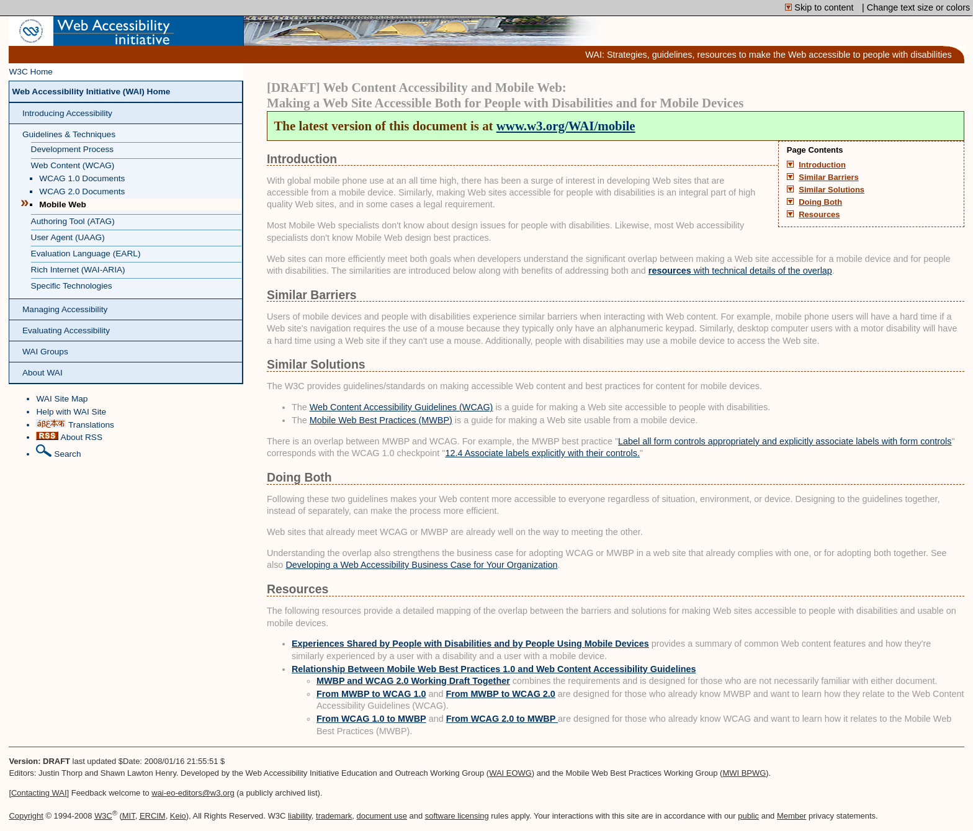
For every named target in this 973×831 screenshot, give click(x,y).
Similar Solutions (831, 190)
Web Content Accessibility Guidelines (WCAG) (401, 407)
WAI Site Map (61, 398)
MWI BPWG (744, 773)
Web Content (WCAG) (73, 165)
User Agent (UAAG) (68, 237)
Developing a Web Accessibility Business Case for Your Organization (421, 565)
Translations (75, 424)
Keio (178, 815)
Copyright (26, 815)
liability (300, 815)
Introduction (822, 165)
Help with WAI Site (71, 411)
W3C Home (31, 71)
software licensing (457, 815)
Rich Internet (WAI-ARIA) (78, 269)
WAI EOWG (510, 773)
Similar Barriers (829, 177)
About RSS (69, 436)
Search (58, 451)
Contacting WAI (39, 792)
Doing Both (820, 202)
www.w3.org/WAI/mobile (565, 126)
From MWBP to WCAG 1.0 (371, 694)
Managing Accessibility (64, 309)
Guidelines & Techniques (68, 134)
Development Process (72, 149)
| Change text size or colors (916, 7)
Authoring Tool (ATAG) (73, 221)
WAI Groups (45, 351)
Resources (819, 214)
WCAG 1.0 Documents (82, 178)
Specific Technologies (71, 285)
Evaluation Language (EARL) (86, 253)
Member (792, 815)
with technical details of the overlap (740, 271)
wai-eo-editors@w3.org (192, 792)
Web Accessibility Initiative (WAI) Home (91, 91)
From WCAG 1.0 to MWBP (371, 719)
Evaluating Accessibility (66, 330)
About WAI (42, 372)
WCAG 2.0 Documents (82, 191)
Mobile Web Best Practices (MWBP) (381, 420)
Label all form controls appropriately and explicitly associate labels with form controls (785, 441)
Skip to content (820, 7)
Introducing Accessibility (67, 113)
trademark (334, 815)
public (748, 815)
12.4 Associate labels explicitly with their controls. (542, 453)
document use (382, 815)
